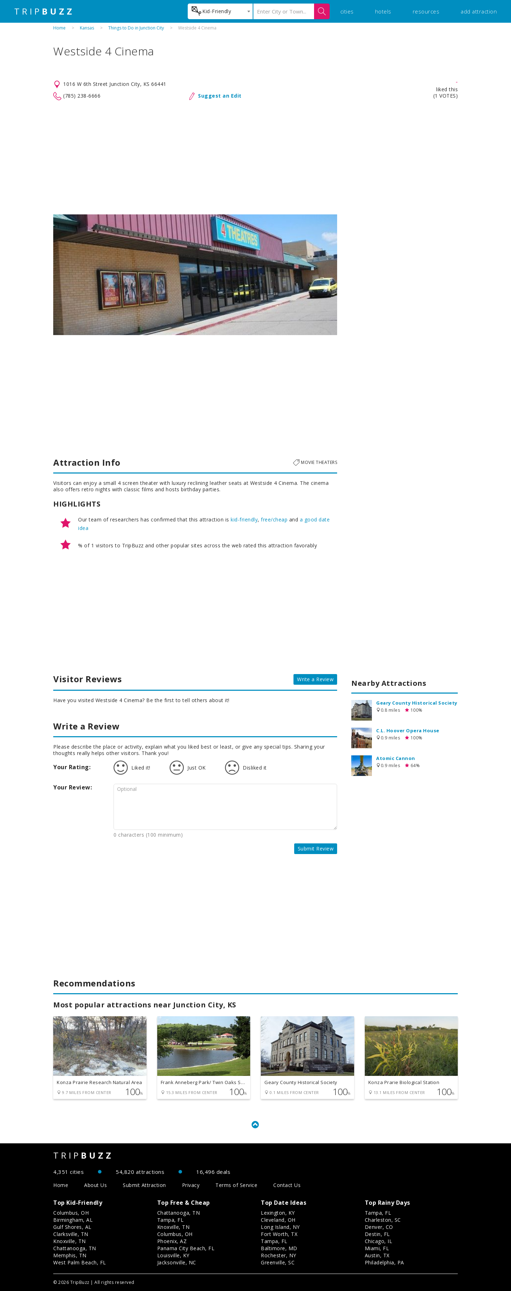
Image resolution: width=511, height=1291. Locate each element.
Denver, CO (379, 1227)
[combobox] (220, 11)
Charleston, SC (383, 1219)
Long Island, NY (280, 1227)
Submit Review (316, 848)
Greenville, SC (278, 1262)
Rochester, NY (278, 1255)
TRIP (44, 11)
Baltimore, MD (279, 1248)
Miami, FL (377, 1248)
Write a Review (315, 679)
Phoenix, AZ (172, 1241)
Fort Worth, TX (279, 1234)
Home (59, 28)
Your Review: (72, 787)
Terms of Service (236, 1185)
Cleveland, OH (278, 1219)
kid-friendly (244, 519)
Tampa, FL (170, 1219)
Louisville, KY (173, 1255)
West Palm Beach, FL (79, 1262)
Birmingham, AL (73, 1219)
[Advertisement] (255, 157)
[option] (195, 274)
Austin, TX (377, 1255)
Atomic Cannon (395, 758)
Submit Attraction (144, 1185)
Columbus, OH (71, 1212)
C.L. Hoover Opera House (407, 730)
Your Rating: (71, 767)
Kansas (87, 28)
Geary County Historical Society (416, 703)
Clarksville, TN (70, 1234)
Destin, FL (377, 1234)
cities (347, 11)
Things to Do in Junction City (136, 28)
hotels (383, 11)
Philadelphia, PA (384, 1262)
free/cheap (274, 519)
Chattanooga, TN (74, 1248)
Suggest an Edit (220, 95)
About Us (95, 1185)
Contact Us (287, 1185)
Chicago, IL (378, 1241)
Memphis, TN (70, 1255)
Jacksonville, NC (176, 1262)
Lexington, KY (278, 1212)
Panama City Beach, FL (186, 1248)
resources (426, 11)
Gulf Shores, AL (72, 1227)
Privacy (191, 1185)
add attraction (479, 11)
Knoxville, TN (69, 1241)
